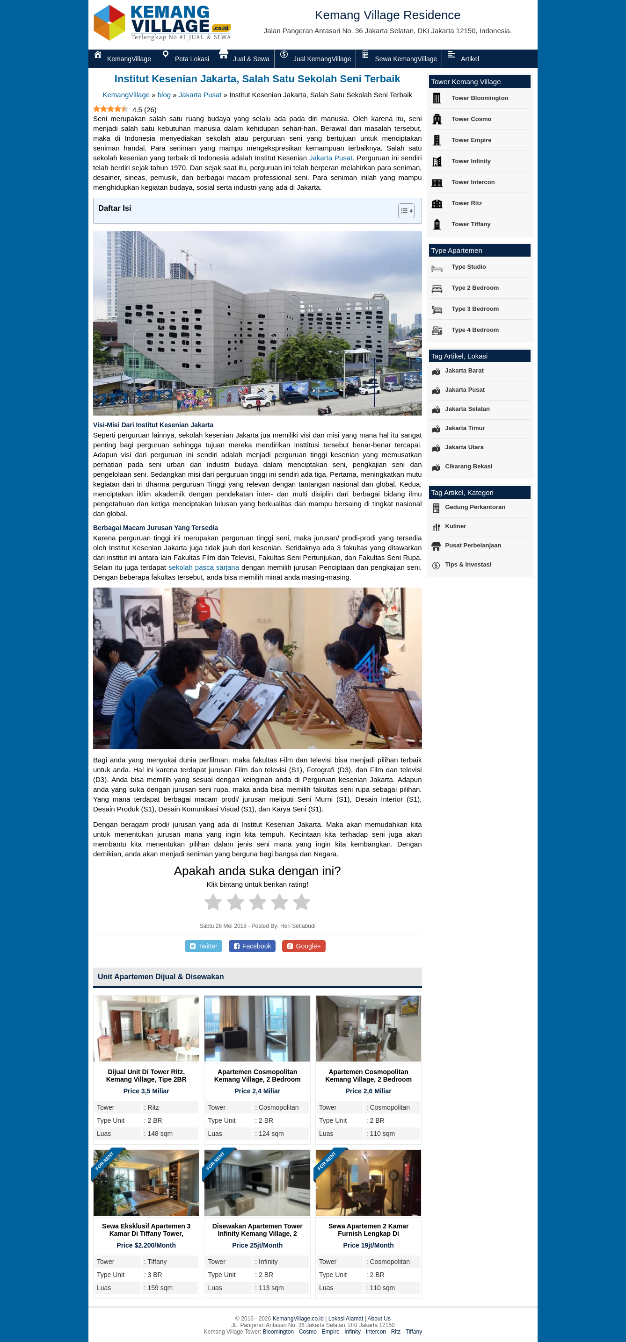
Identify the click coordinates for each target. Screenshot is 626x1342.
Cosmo (308, 1331)
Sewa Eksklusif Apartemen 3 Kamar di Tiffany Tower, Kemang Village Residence (146, 1233)
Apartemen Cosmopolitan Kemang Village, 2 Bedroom (257, 1075)
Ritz (396, 1331)
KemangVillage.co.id (298, 1318)
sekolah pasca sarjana (203, 567)
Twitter (203, 946)
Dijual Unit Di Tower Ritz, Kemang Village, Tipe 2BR (146, 1075)
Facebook (252, 946)
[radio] (213, 903)
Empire (331, 1331)
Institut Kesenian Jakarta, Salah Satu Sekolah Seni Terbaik (257, 79)
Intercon (376, 1331)
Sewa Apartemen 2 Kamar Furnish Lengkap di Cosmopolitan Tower (368, 1233)
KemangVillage (126, 95)
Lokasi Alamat (346, 1318)
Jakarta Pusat (200, 95)
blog (164, 95)
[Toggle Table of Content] (401, 211)
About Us (379, 1318)
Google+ (304, 946)
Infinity (352, 1331)
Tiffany (414, 1331)
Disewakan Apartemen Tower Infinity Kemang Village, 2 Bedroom (257, 1233)
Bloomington (278, 1331)
